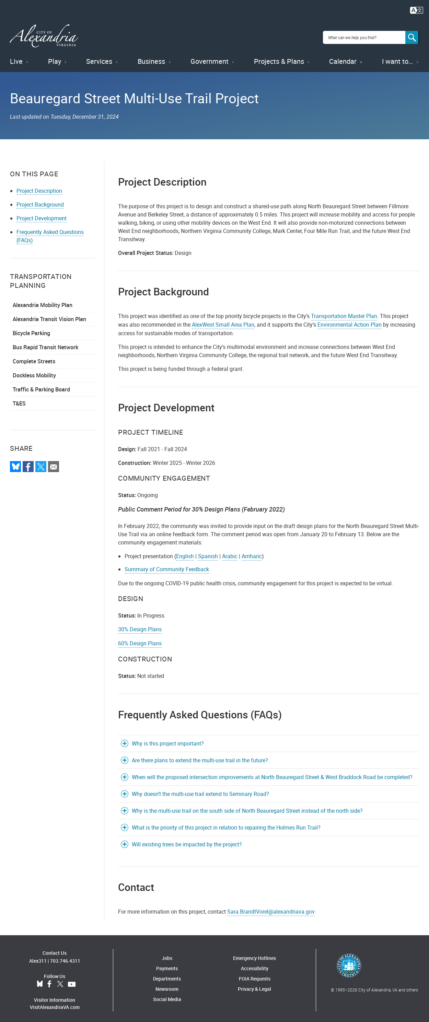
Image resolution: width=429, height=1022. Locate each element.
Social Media (167, 995)
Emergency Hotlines (254, 954)
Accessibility (254, 965)
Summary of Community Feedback (167, 565)
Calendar (343, 58)
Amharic (252, 552)
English (185, 552)
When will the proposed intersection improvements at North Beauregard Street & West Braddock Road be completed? (272, 773)
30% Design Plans (140, 626)
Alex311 (38, 957)
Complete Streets (34, 358)
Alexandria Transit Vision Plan (49, 316)
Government (209, 58)
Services (99, 58)
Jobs (167, 954)
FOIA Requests (254, 975)
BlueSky (40, 981)
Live (16, 58)
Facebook (49, 981)
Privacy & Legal (254, 985)
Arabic (229, 552)
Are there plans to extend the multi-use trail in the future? (200, 757)
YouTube (72, 981)
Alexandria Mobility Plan (42, 302)
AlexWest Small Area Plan (223, 321)
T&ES (19, 400)
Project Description (39, 187)
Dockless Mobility (34, 372)
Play (54, 58)
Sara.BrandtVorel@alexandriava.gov (271, 908)
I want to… (397, 58)
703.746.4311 (65, 957)
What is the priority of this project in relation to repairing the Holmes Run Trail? (226, 824)
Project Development (41, 215)
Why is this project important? (168, 740)
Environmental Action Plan (349, 321)
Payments (167, 965)
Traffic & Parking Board (41, 386)
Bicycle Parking (31, 330)
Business (151, 58)
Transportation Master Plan (344, 313)
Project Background (40, 201)
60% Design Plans (140, 640)
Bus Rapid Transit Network (45, 344)
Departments (167, 975)
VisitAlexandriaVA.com (55, 1004)
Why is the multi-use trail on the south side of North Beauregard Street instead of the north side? (247, 807)
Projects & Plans (279, 58)
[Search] (412, 35)
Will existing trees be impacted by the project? (187, 841)
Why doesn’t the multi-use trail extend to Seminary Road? (200, 790)
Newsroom (166, 985)
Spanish (208, 552)
